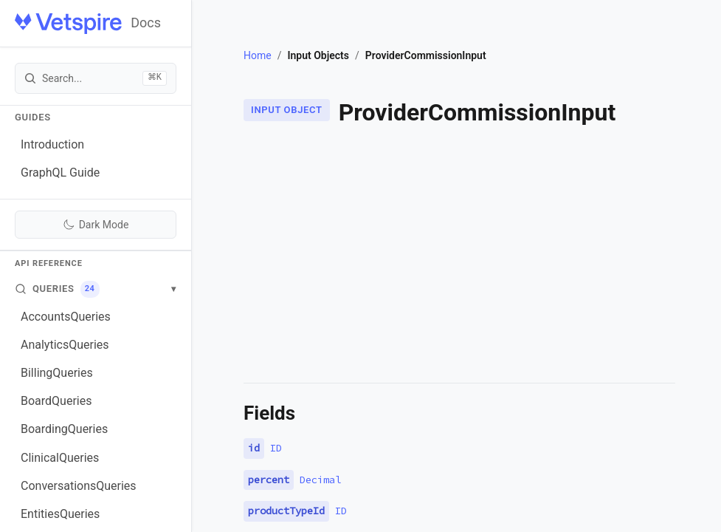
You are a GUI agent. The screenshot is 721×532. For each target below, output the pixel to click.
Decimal (320, 479)
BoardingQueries (64, 429)
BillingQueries (57, 373)
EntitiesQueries (60, 514)
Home (258, 55)
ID (276, 447)
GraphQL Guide (60, 173)
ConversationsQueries (79, 486)
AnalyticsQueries (65, 345)
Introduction (52, 144)
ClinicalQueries (60, 458)
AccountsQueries (66, 317)
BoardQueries (56, 401)
